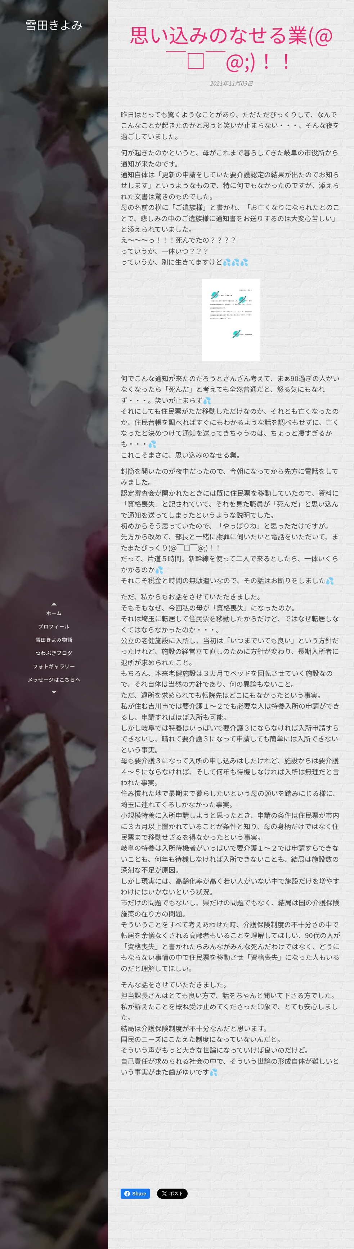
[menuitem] (54, 613)
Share (135, 1194)
